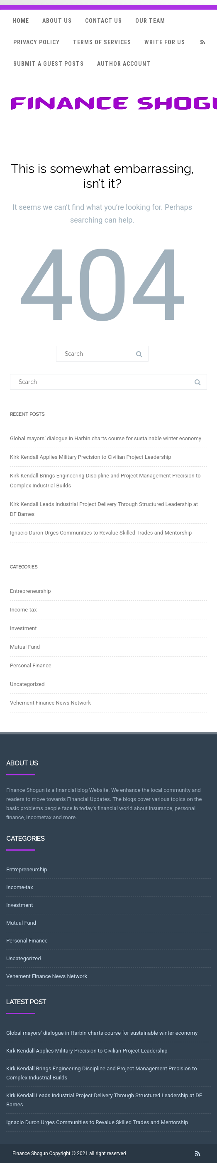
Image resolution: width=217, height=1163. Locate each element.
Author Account (124, 63)
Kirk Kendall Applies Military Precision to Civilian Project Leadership (90, 457)
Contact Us (103, 20)
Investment (23, 628)
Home (20, 20)
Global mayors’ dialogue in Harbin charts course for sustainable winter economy (105, 438)
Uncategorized (27, 684)
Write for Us (164, 42)
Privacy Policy (36, 42)
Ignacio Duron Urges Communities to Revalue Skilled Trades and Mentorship (101, 533)
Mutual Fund (25, 647)
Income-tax (23, 610)
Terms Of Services (102, 42)
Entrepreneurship (30, 591)
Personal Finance (30, 665)
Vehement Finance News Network (50, 703)
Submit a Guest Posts (48, 63)
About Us (57, 20)
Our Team (150, 20)
